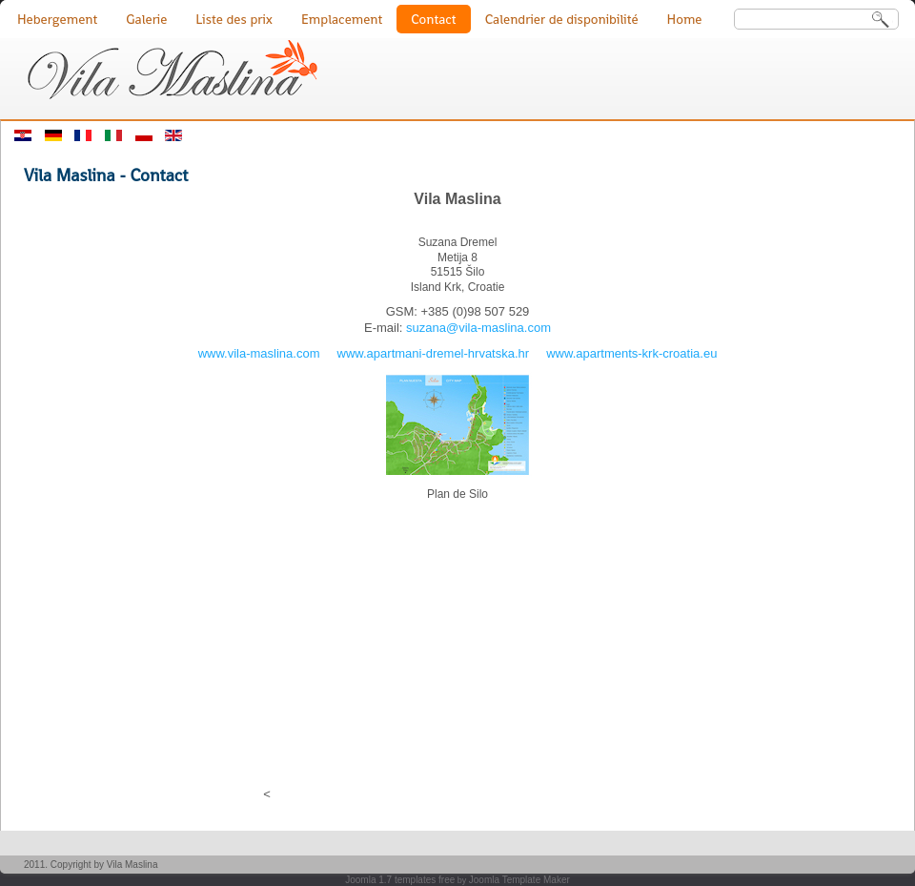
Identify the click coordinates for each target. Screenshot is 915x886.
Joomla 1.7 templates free (400, 880)
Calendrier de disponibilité (562, 19)
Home (684, 19)
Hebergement (57, 19)
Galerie (146, 19)
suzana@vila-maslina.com (478, 327)
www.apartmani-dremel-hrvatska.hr (433, 353)
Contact (433, 19)
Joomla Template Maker (519, 880)
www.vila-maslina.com (259, 353)
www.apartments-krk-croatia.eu (631, 353)
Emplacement (341, 19)
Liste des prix (234, 19)
